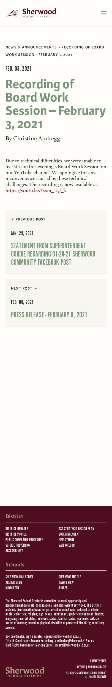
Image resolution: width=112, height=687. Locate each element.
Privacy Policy (98, 661)
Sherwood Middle (70, 577)
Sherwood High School (20, 577)
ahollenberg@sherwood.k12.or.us (74, 641)
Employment (66, 539)
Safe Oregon (67, 545)
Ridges (63, 588)
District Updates (17, 528)
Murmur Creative (97, 667)
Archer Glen (14, 582)
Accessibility (14, 551)
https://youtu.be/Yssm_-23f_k (36, 190)
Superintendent (69, 534)
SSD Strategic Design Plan (76, 528)
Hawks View (66, 582)
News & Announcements (31, 47)
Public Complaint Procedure (24, 539)
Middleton (12, 588)
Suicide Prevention (18, 545)
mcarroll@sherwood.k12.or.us (72, 645)
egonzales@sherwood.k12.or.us (62, 636)
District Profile (16, 534)
